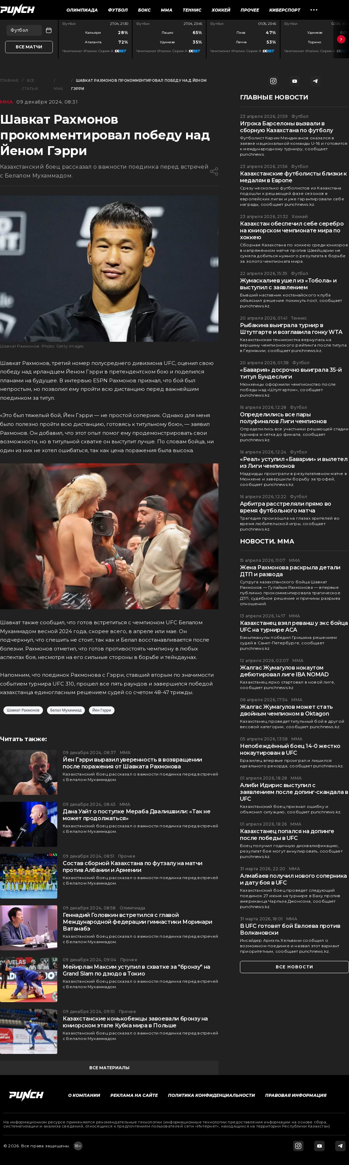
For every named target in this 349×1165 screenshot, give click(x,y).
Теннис (192, 10)
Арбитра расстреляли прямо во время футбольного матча (285, 507)
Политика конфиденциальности (211, 1095)
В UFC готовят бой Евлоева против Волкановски (290, 929)
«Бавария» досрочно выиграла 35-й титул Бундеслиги (291, 373)
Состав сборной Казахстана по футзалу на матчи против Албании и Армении (132, 866)
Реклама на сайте (134, 1095)
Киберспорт (284, 10)
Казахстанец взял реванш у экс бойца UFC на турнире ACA (294, 626)
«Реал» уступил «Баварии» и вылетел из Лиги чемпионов (293, 462)
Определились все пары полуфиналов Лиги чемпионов (283, 418)
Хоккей (221, 10)
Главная (9, 80)
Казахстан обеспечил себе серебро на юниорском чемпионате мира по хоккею (292, 230)
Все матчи (29, 46)
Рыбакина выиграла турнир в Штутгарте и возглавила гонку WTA (291, 328)
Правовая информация (296, 1095)
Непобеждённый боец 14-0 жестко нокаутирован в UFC (290, 749)
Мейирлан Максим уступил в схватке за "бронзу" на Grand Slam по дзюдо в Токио (136, 970)
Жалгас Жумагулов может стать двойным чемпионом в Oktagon (286, 710)
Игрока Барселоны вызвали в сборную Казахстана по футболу (286, 127)
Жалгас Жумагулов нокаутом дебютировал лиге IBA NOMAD (284, 671)
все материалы (109, 1067)
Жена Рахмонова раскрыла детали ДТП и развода (290, 571)
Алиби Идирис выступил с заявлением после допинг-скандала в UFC (294, 792)
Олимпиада (82, 10)
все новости (294, 966)
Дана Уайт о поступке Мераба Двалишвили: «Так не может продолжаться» (136, 815)
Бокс (144, 10)
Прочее (250, 10)
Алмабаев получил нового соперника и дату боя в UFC (293, 879)
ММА (166, 10)
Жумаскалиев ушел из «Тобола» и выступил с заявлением (288, 284)
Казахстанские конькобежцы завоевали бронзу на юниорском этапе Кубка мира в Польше (135, 1022)
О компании (84, 1095)
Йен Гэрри (101, 710)
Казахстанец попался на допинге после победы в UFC (287, 834)
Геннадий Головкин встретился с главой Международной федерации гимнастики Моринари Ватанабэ (137, 922)
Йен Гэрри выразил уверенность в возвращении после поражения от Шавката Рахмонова (132, 763)
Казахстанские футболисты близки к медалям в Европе (293, 177)
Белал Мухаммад (65, 710)
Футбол (118, 10)
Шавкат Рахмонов (23, 710)
